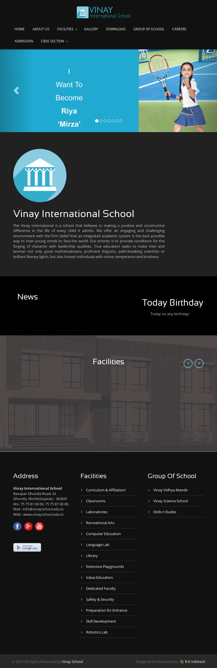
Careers (179, 29)
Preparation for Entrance (106, 610)
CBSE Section (52, 41)
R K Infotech (192, 661)
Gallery (91, 29)
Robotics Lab (97, 632)
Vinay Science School (170, 500)
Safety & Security (100, 599)
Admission (24, 41)
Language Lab (97, 544)
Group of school (148, 29)
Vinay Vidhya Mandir (170, 489)
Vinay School (72, 661)
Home (20, 29)
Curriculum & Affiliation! (106, 489)
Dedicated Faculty (101, 588)
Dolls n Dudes (164, 511)
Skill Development (101, 621)
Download (116, 29)
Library (92, 555)
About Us (41, 29)
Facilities (65, 29)
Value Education (99, 577)
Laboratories (96, 511)
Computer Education (103, 533)
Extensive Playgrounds (105, 566)
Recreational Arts (100, 522)
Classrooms (95, 500)
